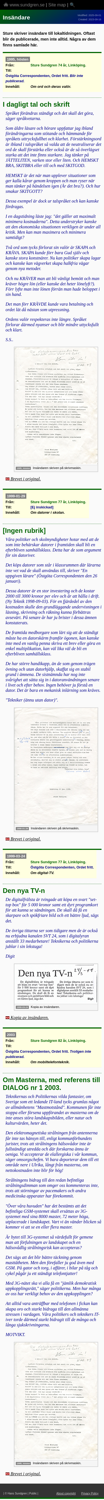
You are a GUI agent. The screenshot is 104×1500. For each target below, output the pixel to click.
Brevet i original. (26, 478)
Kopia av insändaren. (30, 1017)
